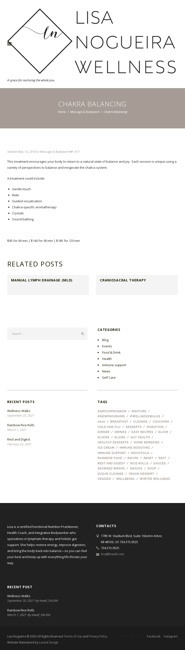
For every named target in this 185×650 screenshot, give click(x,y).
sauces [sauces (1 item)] (159, 463)
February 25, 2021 (19, 444)
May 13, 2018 (27, 151)
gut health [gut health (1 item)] (140, 437)
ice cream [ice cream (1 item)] (106, 447)
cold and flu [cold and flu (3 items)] (109, 427)
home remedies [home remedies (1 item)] (146, 442)
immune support (114, 365)
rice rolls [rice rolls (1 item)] (139, 463)
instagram (171, 636)
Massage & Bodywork (84, 112)
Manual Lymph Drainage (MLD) (42, 280)
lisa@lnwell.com (112, 554)
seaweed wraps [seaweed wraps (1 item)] (111, 468)
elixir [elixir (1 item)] (163, 432)
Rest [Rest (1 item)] (162, 458)
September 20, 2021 (20, 415)
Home (62, 112)
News (106, 371)
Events (107, 346)
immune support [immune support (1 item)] (112, 453)
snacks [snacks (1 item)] (136, 468)
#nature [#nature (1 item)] (139, 411)
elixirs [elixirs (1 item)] (103, 437)
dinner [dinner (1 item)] (104, 432)
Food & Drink (111, 352)
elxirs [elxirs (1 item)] (120, 437)
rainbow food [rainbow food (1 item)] (110, 458)
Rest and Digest (18, 439)
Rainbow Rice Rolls (20, 425)
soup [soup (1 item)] (152, 468)
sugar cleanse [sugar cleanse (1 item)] (111, 473)
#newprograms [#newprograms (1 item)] (111, 416)
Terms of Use (73, 636)
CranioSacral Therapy (123, 280)
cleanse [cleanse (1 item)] (140, 421)
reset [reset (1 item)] (148, 458)
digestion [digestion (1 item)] (155, 427)
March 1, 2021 (16, 429)
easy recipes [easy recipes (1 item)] (142, 432)
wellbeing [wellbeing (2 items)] (125, 479)
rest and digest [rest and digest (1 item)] (111, 463)
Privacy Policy (98, 636)
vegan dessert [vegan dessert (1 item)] (141, 473)
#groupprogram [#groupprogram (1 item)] (112, 411)
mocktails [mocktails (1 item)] (140, 453)
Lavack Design (48, 642)
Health (107, 358)
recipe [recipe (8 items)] (133, 458)
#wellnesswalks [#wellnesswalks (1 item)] (145, 416)
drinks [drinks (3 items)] (120, 432)
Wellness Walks (18, 411)
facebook (153, 636)
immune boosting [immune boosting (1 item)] (134, 447)
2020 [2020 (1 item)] (101, 421)
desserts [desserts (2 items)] (134, 427)
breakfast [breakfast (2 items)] (119, 421)
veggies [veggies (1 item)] (104, 479)
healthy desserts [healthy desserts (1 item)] (113, 442)
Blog (105, 340)
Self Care (109, 377)
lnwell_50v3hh (49, 600)
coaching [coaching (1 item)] (161, 421)
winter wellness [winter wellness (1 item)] (155, 479)
